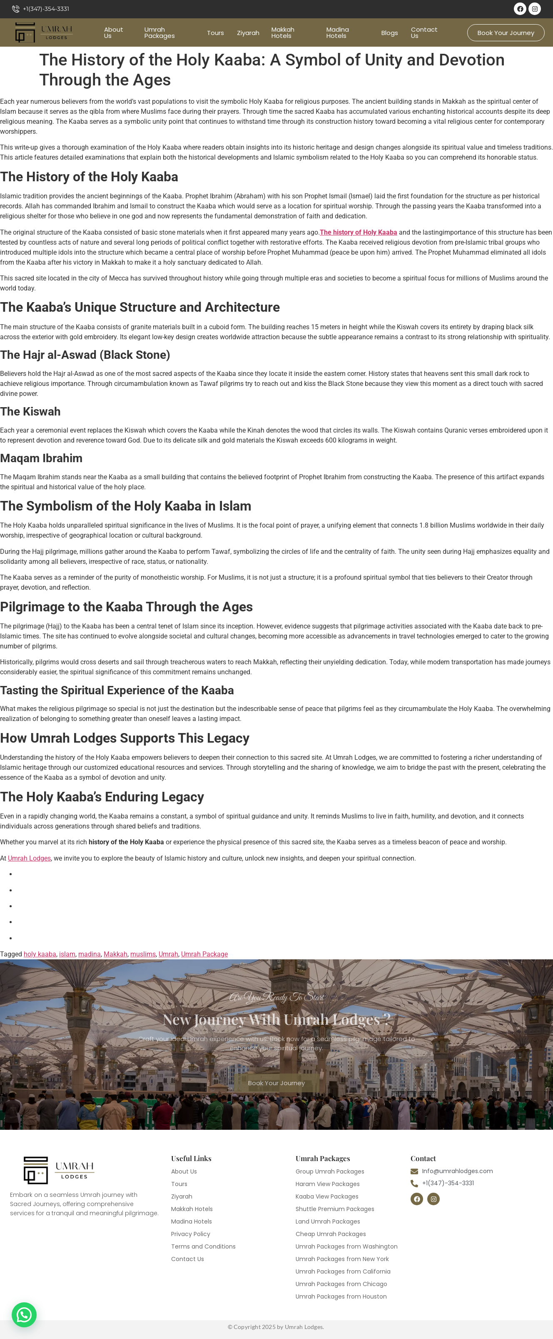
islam (67, 954)
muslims (143, 954)
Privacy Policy (190, 1234)
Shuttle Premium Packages (335, 1209)
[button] (24, 1314)
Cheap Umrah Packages (331, 1234)
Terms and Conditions (203, 1246)
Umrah (168, 954)
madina (89, 954)
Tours (215, 32)
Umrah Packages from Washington (347, 1246)
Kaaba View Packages (327, 1196)
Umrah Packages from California (343, 1271)
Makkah (115, 954)
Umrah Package (204, 954)
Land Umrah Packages (328, 1221)
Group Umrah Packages (330, 1171)
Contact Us (424, 32)
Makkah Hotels (283, 32)
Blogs (389, 32)
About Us (113, 32)
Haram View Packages (328, 1184)
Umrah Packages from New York (342, 1259)
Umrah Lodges (29, 858)
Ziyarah (248, 32)
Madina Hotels (337, 32)
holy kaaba (40, 954)
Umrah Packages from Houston (341, 1296)
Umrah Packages (159, 32)
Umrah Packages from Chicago (341, 1284)
